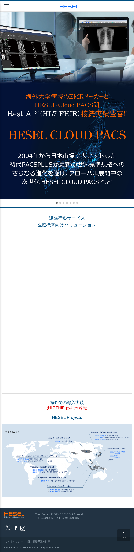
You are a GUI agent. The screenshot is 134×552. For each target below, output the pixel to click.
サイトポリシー (14, 541)
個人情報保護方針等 (38, 541)
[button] (57, 203)
